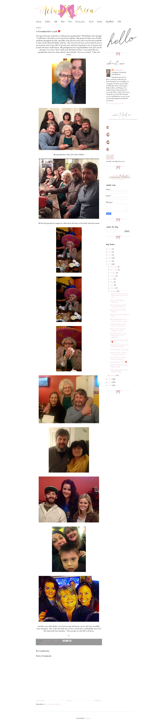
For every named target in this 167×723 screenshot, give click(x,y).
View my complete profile (115, 103)
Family (99, 21)
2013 (110, 385)
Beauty (38, 21)
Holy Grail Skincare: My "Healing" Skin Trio (118, 306)
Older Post (97, 701)
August (113, 276)
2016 (110, 264)
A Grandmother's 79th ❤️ (118, 362)
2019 (110, 255)
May (112, 282)
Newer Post (40, 701)
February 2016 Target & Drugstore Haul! (118, 330)
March (112, 288)
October (113, 273)
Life (55, 21)
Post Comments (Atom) (52, 704)
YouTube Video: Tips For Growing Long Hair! (118, 353)
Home (63, 21)
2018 (110, 258)
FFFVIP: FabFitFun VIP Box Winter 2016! (119, 366)
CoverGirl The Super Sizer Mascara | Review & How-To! (119, 295)
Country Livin (80, 21)
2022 (110, 249)
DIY (119, 21)
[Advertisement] (120, 409)
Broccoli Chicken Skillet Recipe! (118, 311)
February (113, 291)
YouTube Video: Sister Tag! (119, 350)
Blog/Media (110, 21)
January (113, 375)
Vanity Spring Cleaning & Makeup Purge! (119, 371)
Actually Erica (118, 70)
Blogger (87, 718)
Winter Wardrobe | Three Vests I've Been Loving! (118, 320)
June (112, 279)
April (112, 285)
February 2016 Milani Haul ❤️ (119, 341)
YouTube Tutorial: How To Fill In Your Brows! (119, 346)
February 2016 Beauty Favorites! (117, 301)
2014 (110, 382)
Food (70, 21)
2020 (110, 252)
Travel (91, 21)
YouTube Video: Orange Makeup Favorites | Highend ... (118, 335)
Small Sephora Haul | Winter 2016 (119, 315)
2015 (110, 379)
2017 (110, 261)
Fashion (47, 21)
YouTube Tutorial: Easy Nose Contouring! (118, 358)
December (114, 267)
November (114, 270)
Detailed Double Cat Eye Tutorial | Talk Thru (118, 325)
